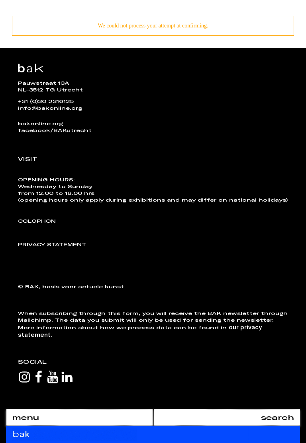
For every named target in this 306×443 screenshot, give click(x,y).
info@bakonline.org (50, 108)
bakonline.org (40, 123)
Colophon (37, 220)
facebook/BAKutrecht (55, 130)
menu (25, 417)
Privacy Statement (52, 244)
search (277, 417)
